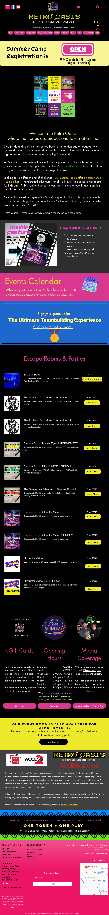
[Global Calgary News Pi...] (89, 706)
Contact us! (65, 696)
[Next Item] (70, 96)
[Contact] (54, 706)
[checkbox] (37, 121)
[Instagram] (7, 7)
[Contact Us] (53, 742)
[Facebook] (13, 7)
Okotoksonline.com (91, 673)
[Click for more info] (92, 379)
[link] (53, 374)
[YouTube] (18, 7)
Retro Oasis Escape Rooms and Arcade (87, 845)
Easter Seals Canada (69, 804)
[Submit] (52, 884)
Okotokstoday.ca (92, 670)
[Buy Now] (19, 706)
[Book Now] (92, 402)
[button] (78, 6)
